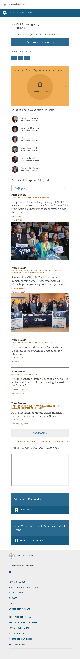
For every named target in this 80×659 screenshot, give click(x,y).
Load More (38, 433)
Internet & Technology (23, 406)
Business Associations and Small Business (32, 271)
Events (13, 604)
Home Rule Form (19, 628)
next (65, 86)
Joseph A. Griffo (29, 148)
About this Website (21, 639)
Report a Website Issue (23, 623)
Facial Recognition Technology (27, 408)
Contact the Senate (21, 617)
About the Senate (19, 609)
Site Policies (16, 634)
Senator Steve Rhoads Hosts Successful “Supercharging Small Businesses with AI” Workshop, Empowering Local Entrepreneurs (38, 281)
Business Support (37, 273)
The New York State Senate (17, 4)
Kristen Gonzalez (30, 118)
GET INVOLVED (17, 645)
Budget (13, 598)
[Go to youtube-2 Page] (10, 572)
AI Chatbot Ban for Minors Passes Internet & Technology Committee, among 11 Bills (37, 414)
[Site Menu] (77, 4)
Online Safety (45, 343)
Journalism (44, 197)
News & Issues (17, 582)
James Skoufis (28, 158)
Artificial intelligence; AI (24, 197)
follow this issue (21, 13)
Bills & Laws (16, 593)
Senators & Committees (23, 587)
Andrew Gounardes (31, 128)
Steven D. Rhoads (30, 168)
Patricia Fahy (28, 138)
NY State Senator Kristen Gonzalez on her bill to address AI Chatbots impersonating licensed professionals (39, 382)
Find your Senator (42, 42)
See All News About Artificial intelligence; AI (40, 442)
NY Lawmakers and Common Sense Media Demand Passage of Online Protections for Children (36, 351)
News (17, 188)
